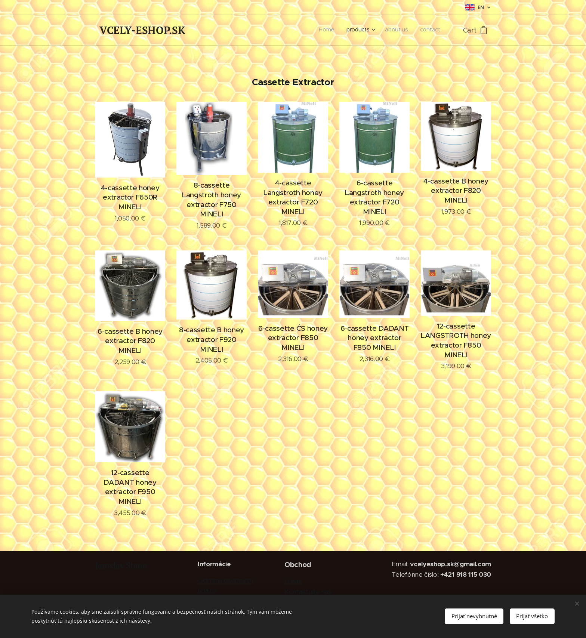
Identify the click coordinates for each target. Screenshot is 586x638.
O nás (292, 581)
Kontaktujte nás (307, 592)
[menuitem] (403, 30)
